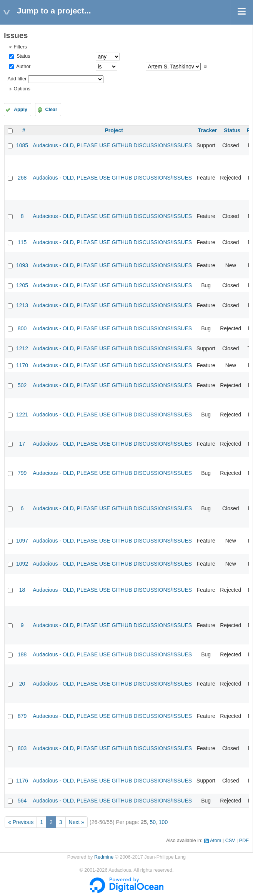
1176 (22, 780)
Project (114, 130)
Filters (20, 47)
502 (22, 385)
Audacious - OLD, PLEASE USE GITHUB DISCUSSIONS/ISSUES (112, 145)
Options (21, 89)
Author (22, 66)
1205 (22, 285)
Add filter (17, 79)
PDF (244, 840)
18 (22, 590)
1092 (22, 564)
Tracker (207, 130)
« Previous (20, 822)
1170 (22, 365)
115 (22, 242)
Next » (76, 822)
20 (22, 684)
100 (163, 822)
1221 (22, 414)
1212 (22, 348)
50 (153, 822)
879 (22, 716)
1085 (22, 145)
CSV (230, 840)
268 (22, 178)
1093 (22, 265)
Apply (20, 109)
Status (22, 56)
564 (22, 800)
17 (22, 444)
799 (22, 473)
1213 (22, 305)
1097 (22, 541)
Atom (215, 840)
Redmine (103, 857)
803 (22, 748)
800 (22, 328)
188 (22, 654)
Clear (51, 109)
